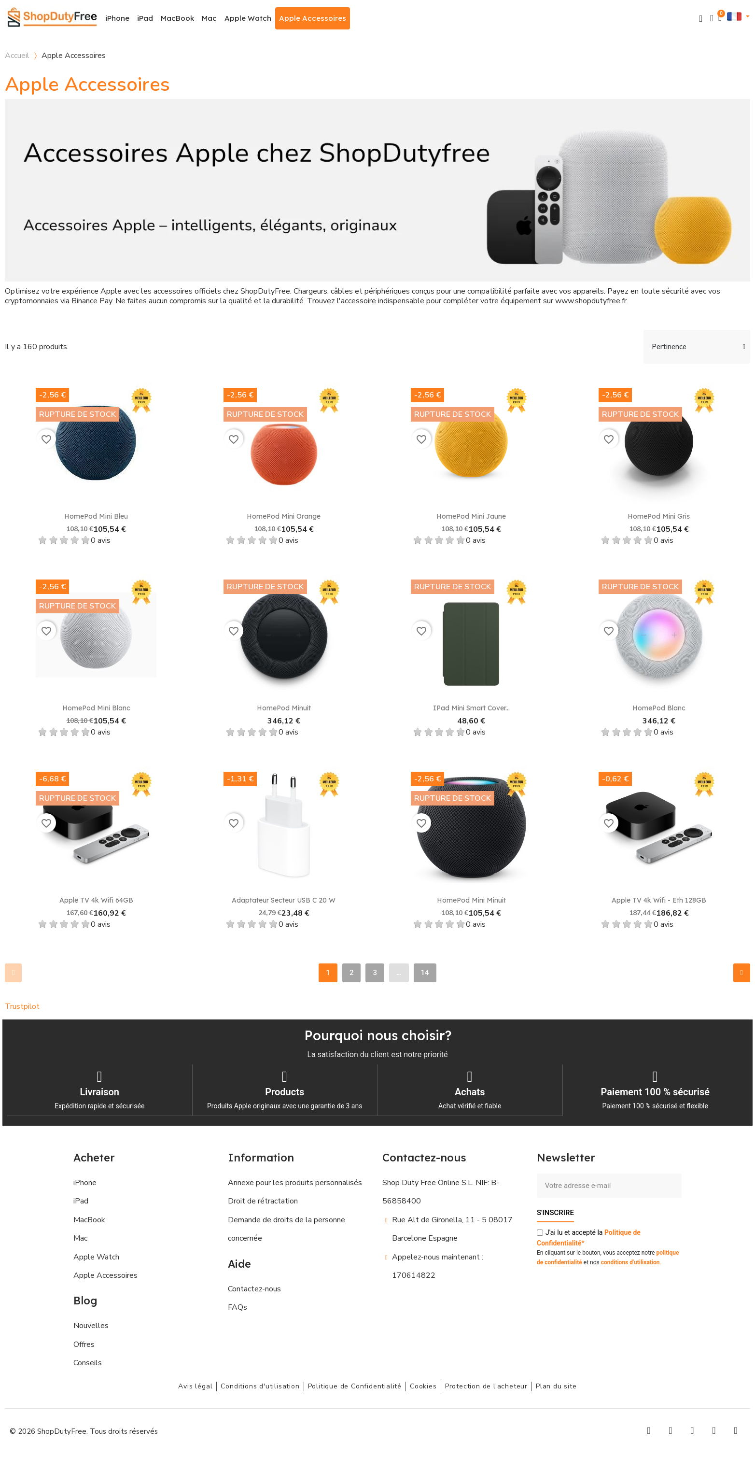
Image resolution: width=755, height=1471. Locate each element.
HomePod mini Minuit (471, 900)
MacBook (177, 18)
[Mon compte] (712, 18)
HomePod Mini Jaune (471, 516)
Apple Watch (247, 18)
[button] (700, 18)
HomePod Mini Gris (659, 516)
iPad (145, 18)
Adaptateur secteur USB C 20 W (284, 900)
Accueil (17, 55)
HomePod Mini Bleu (96, 516)
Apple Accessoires (312, 18)
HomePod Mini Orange (284, 516)
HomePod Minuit (284, 708)
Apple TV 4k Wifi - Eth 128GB (659, 900)
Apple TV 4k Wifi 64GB (96, 900)
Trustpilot (22, 1006)
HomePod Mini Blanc (96, 708)
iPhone (117, 18)
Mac (209, 18)
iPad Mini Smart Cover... (471, 708)
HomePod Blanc (658, 708)
